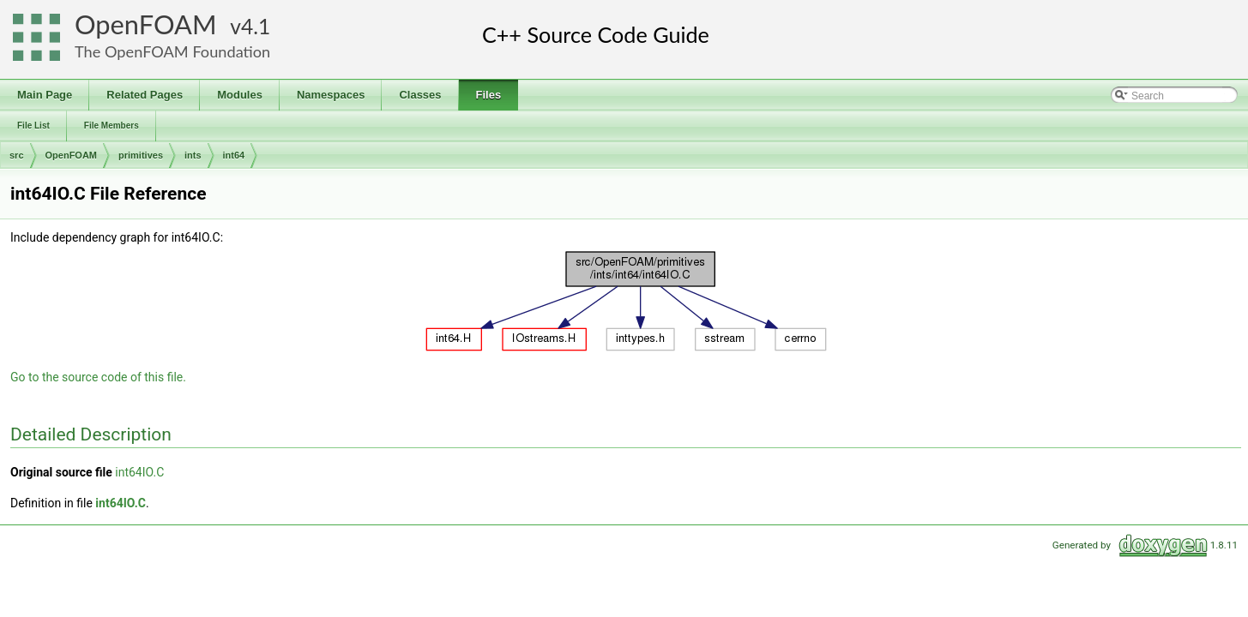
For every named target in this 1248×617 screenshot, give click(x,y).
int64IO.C (139, 472)
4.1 (255, 26)
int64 (234, 155)
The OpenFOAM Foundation (172, 51)
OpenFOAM (146, 24)
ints (193, 155)
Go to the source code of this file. (98, 377)
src (16, 155)
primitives (140, 155)
